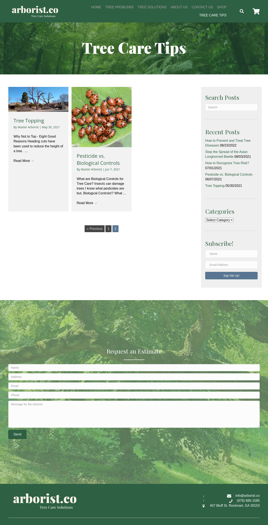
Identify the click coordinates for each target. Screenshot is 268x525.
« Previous (95, 228)
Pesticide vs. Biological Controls (98, 159)
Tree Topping (29, 120)
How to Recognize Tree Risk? (227, 163)
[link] (96, 6)
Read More (24, 161)
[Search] (231, 107)
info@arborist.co (247, 495)
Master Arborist (29, 127)
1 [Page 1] (108, 228)
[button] (256, 11)
